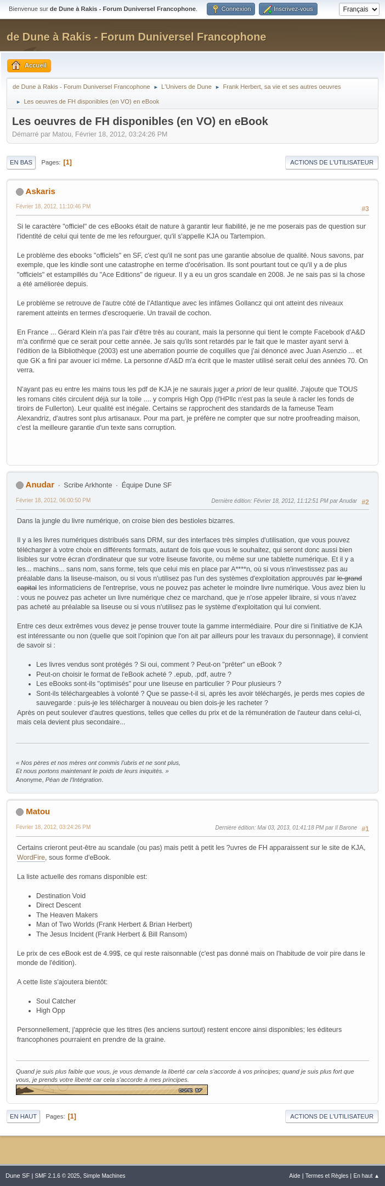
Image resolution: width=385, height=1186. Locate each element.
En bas (21, 162)
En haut (23, 1116)
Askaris (40, 191)
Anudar (40, 484)
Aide (294, 1176)
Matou (38, 811)
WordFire (31, 857)
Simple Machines (104, 1176)
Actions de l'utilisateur (331, 162)
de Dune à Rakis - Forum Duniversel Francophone (136, 37)
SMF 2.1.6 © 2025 (57, 1176)
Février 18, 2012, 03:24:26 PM (53, 827)
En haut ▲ (366, 1176)
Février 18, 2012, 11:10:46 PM (53, 206)
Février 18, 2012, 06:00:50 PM (53, 500)
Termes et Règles (327, 1176)
